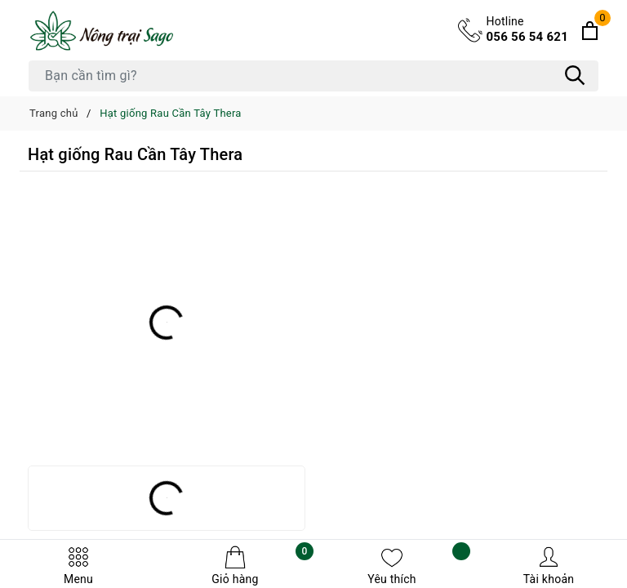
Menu (78, 566)
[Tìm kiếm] (575, 76)
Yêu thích (418, 566)
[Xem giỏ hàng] (589, 30)
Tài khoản (548, 566)
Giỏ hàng (262, 566)
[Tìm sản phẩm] (313, 76)
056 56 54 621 (528, 28)
